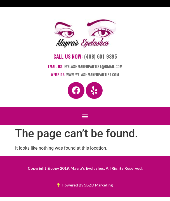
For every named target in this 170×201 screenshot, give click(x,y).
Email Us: (85, 66)
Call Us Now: (85, 56)
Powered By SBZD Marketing (85, 185)
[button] (85, 116)
